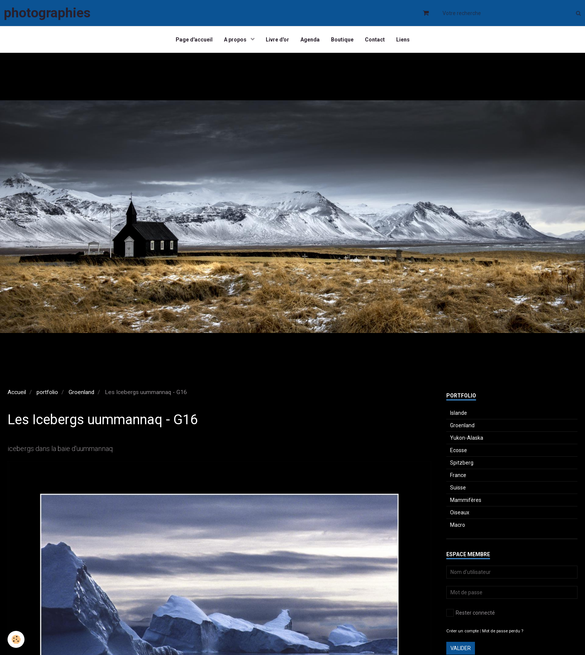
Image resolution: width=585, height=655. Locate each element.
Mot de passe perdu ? (502, 631)
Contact (375, 40)
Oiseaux (459, 512)
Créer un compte (462, 631)
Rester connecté (470, 613)
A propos (236, 40)
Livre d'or (277, 40)
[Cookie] (16, 639)
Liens (403, 40)
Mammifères (465, 500)
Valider (460, 648)
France (458, 475)
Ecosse (458, 450)
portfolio (47, 392)
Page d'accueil (194, 40)
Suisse (458, 488)
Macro (457, 525)
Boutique (342, 40)
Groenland (81, 392)
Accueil (17, 392)
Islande (458, 413)
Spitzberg (461, 463)
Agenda (310, 40)
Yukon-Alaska (466, 438)
